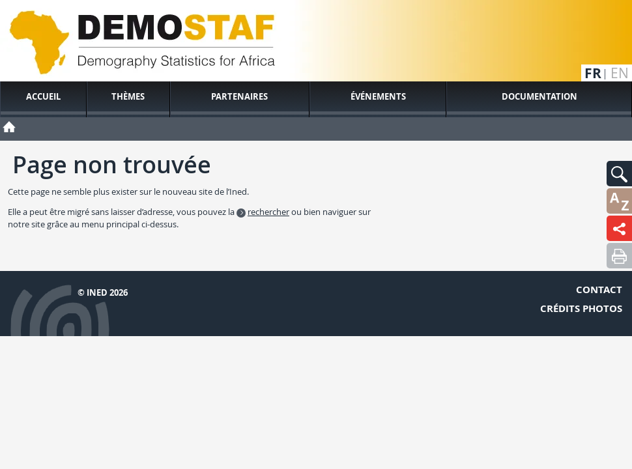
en (619, 73)
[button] (619, 173)
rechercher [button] (268, 212)
